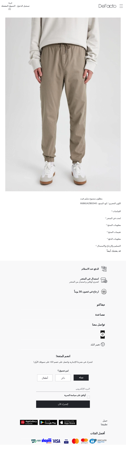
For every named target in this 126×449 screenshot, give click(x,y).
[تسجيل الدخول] (23, 6)
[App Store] (68, 422)
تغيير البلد (95, 344)
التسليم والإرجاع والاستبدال (108, 246)
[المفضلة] (4, 6)
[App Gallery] (29, 422)
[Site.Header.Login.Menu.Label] (121, 6)
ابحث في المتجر (113, 218)
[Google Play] (48, 422)
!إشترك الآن (63, 404)
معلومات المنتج (113, 225)
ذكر (63, 377)
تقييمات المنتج (113, 232)
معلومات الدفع (114, 239)
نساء (81, 377)
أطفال (45, 377)
